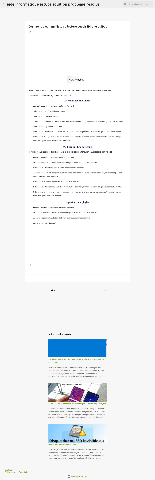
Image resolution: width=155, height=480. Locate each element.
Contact (8, 470)
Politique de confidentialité (16, 472)
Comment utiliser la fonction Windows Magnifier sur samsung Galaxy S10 (77, 404)
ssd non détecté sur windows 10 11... (62, 445)
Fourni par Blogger (77, 477)
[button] (29, 32)
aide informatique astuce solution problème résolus (53, 4)
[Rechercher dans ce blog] (140, 4)
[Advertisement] (77, 55)
